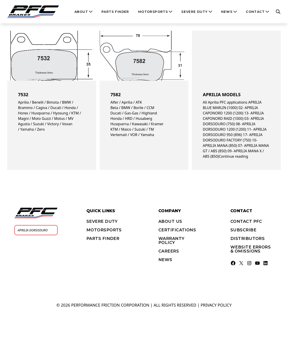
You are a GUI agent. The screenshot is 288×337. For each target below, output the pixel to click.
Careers (168, 251)
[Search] (52, 230)
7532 (23, 94)
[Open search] (278, 11)
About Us (170, 221)
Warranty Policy (171, 240)
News (165, 259)
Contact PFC (246, 221)
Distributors (247, 238)
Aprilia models (222, 94)
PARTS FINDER (102, 238)
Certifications (177, 230)
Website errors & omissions (250, 249)
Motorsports (104, 230)
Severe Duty (102, 221)
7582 (115, 94)
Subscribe (243, 230)
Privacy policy (216, 305)
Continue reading (233, 156)
